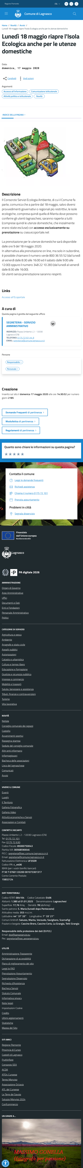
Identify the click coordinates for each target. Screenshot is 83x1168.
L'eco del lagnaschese (13, 765)
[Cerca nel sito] (74, 13)
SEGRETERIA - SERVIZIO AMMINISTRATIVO (21, 324)
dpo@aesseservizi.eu (19, 935)
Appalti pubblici (9, 649)
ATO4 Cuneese (9, 1074)
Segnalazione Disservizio (14, 978)
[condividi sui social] (9, 78)
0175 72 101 (13, 838)
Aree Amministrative (12, 593)
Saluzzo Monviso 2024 (13, 1099)
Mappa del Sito (9, 1028)
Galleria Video (9, 812)
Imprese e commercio (13, 679)
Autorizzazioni (9, 654)
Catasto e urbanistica (13, 659)
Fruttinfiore (7, 1060)
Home (4, 25)
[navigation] (6, 13)
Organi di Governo (11, 588)
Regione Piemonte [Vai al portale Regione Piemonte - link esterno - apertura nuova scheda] (12, 3)
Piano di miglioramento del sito (18, 963)
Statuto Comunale (11, 993)
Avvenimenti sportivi (12, 736)
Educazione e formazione (15, 669)
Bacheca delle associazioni (15, 760)
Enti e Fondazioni (11, 608)
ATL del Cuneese (10, 1089)
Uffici (4, 598)
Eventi (5, 792)
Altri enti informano (12, 751)
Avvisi (22, 25)
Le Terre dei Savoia (11, 1094)
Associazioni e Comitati (14, 822)
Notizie (5, 721)
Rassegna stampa (11, 741)
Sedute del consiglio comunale (17, 746)
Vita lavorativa (9, 704)
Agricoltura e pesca (11, 635)
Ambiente (7, 639)
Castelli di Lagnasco (12, 1055)
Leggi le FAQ (8, 968)
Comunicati (7, 770)
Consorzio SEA (9, 1065)
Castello (6, 731)
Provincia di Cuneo (11, 1050)
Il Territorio (7, 802)
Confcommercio (10, 1104)
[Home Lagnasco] (32, 14)
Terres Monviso (9, 1079)
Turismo (6, 699)
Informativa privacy (12, 998)
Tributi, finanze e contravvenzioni (19, 694)
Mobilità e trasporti (11, 684)
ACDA (5, 1069)
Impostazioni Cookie (12, 1008)
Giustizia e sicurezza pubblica (16, 674)
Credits (5, 1013)
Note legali (7, 1003)
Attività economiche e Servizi (17, 817)
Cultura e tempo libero (13, 664)
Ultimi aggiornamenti (13, 1018)
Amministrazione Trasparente (17, 953)
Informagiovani (9, 755)
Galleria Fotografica (12, 807)
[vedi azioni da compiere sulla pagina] (25, 78)
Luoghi (5, 797)
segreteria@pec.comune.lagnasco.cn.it (28, 853)
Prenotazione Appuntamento (17, 973)
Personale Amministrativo (15, 613)
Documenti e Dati (11, 603)
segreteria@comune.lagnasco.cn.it (29, 340)
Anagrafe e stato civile (13, 644)
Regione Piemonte (11, 1045)
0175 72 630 (13, 842)
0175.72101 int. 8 (25, 337)
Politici (5, 617)
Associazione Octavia (13, 1084)
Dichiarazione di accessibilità (16, 958)
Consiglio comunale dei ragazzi (17, 726)
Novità (13, 25)
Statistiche (7, 1023)
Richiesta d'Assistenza (13, 983)
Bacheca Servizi (10, 988)
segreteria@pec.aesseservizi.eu (23, 938)
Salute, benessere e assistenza (18, 689)
